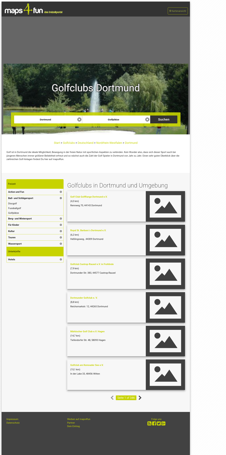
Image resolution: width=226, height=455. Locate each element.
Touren (12, 237)
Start (57, 142)
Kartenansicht (178, 11)
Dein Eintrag (73, 426)
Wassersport (15, 243)
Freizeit (12, 183)
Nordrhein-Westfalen (109, 142)
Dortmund (131, 142)
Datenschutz (13, 422)
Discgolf (12, 203)
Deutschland (85, 142)
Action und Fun (16, 191)
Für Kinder (13, 224)
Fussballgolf (14, 208)
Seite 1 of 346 (126, 397)
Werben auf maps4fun (78, 419)
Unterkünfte (14, 251)
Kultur (11, 231)
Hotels (11, 259)
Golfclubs (68, 142)
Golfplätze (13, 213)
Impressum (12, 419)
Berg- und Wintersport (20, 218)
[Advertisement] (96, 40)
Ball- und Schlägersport (20, 198)
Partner (71, 422)
